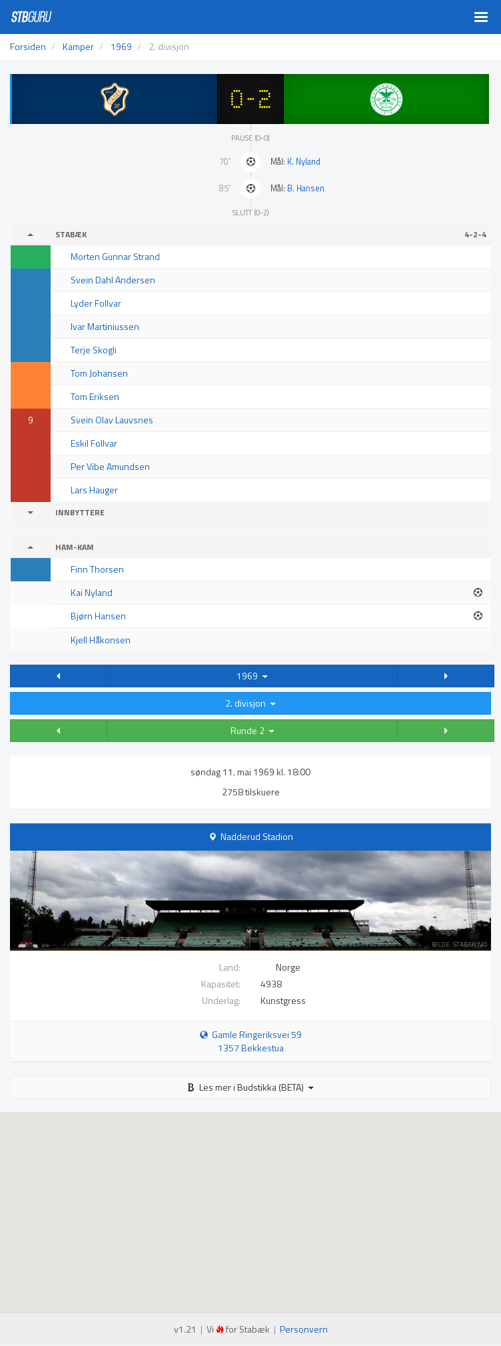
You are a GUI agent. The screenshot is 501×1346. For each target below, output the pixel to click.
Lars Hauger (94, 490)
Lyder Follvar (96, 303)
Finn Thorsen (97, 569)
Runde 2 (252, 730)
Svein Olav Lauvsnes (112, 420)
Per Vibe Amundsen (110, 466)
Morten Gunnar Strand (115, 256)
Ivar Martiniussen (105, 326)
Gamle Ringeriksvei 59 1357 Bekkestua (251, 1041)
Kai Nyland (92, 592)
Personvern (304, 1329)
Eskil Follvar (94, 443)
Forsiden (28, 46)
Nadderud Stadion (257, 836)
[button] (58, 676)
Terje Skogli (94, 350)
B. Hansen (305, 188)
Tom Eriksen (95, 396)
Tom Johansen (99, 373)
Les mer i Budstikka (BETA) (250, 1087)
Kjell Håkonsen (101, 640)
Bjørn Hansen (98, 616)
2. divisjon (250, 703)
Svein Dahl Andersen (113, 280)
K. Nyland (303, 161)
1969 (252, 676)
